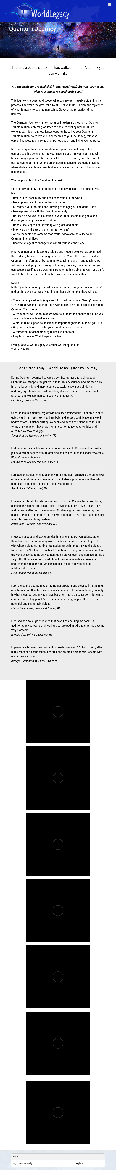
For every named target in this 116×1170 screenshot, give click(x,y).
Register (79, 1163)
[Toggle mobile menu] (109, 4)
